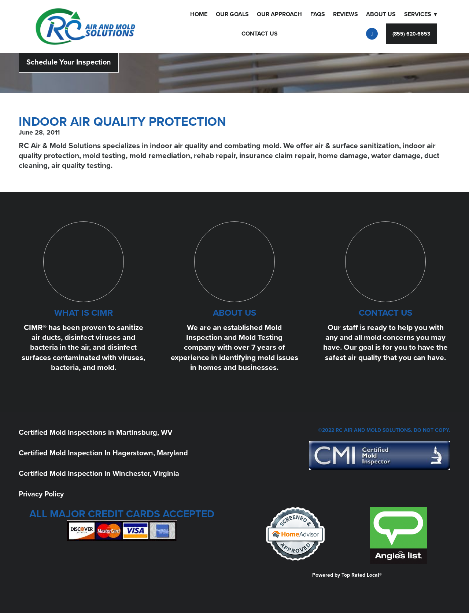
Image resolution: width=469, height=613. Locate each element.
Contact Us (259, 33)
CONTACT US (385, 312)
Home (198, 14)
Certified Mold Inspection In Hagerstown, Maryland (103, 452)
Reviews (345, 14)
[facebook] (372, 34)
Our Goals (232, 14)
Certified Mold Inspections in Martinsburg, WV (96, 432)
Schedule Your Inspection (68, 61)
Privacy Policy (41, 493)
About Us (381, 14)
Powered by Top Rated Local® (347, 575)
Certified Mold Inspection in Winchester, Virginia (99, 473)
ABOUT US (234, 312)
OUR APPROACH (279, 14)
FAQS (317, 14)
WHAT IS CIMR (83, 312)
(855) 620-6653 (411, 33)
